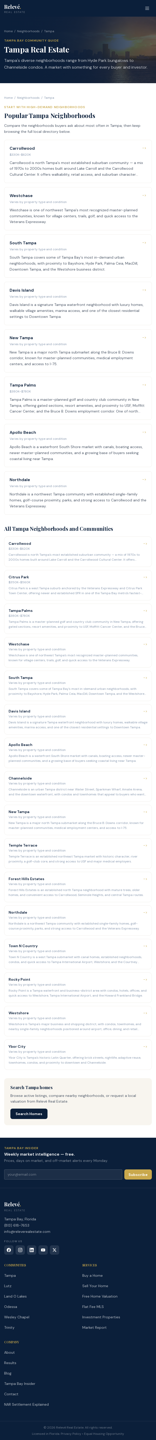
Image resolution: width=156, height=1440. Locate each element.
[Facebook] (8, 1250)
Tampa (10, 1275)
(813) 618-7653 (16, 1225)
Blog (7, 1373)
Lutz (7, 1286)
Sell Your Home (95, 1286)
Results (10, 1362)
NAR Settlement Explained (26, 1404)
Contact (11, 1394)
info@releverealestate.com (27, 1231)
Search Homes (29, 1113)
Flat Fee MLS (93, 1306)
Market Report (94, 1327)
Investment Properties (101, 1317)
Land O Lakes (15, 1296)
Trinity (9, 1327)
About (9, 1352)
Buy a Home (92, 1275)
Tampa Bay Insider (19, 1383)
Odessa (10, 1306)
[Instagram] (20, 1250)
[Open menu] (147, 8)
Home (8, 31)
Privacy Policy (71, 1434)
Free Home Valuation (100, 1296)
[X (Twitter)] (54, 1250)
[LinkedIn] (31, 1250)
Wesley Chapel (16, 1317)
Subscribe (138, 1174)
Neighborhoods (28, 31)
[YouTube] (43, 1250)
